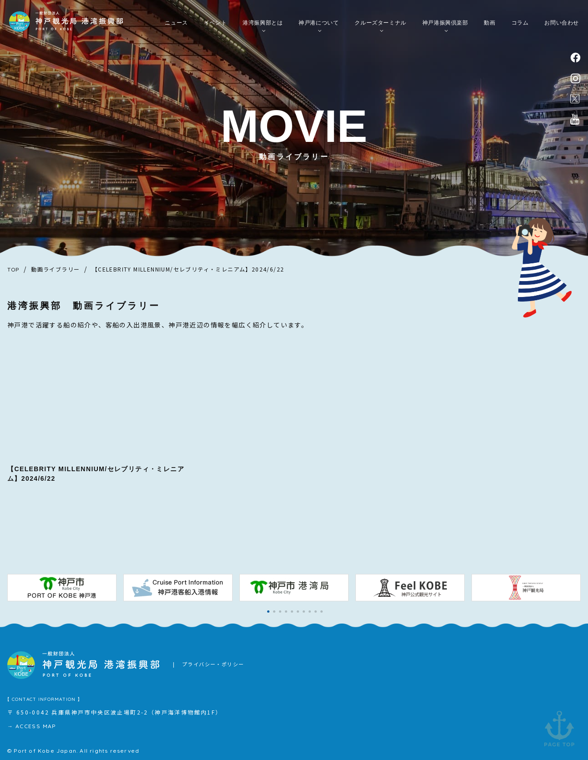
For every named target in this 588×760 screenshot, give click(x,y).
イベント (215, 23)
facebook (575, 57)
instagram (575, 78)
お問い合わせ (561, 23)
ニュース (176, 23)
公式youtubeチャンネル (574, 119)
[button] (268, 611)
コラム (520, 23)
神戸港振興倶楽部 (445, 23)
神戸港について (319, 23)
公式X (574, 98)
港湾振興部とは (263, 23)
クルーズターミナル (380, 23)
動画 (489, 23)
